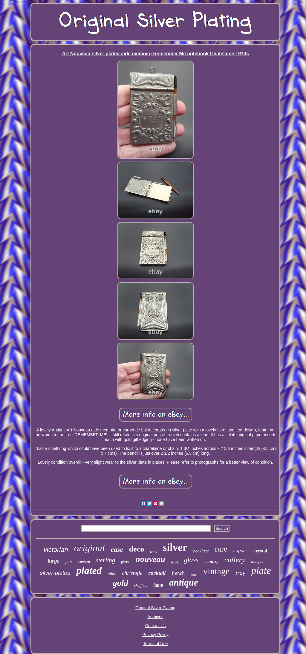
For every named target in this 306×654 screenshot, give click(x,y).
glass (191, 560)
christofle (132, 573)
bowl (174, 562)
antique (183, 582)
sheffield (140, 585)
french (178, 573)
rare (221, 548)
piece (125, 561)
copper (240, 550)
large (53, 560)
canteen (84, 562)
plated (89, 570)
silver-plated (55, 573)
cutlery (234, 560)
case (117, 549)
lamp (158, 585)
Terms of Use (155, 643)
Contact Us (155, 625)
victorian (56, 549)
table (112, 574)
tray (240, 572)
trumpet (257, 562)
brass (153, 552)
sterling (105, 560)
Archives (155, 616)
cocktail (157, 573)
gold (120, 583)
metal (194, 574)
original (89, 548)
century (211, 561)
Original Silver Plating (155, 607)
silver (175, 547)
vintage (216, 571)
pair (68, 561)
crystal (260, 550)
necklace (201, 551)
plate (261, 570)
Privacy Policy (155, 634)
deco (136, 549)
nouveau (150, 559)
